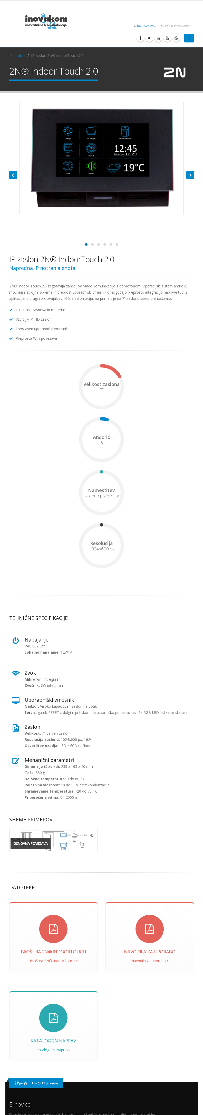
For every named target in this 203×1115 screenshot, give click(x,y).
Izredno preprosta (101, 495)
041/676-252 (146, 26)
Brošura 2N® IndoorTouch (53, 960)
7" (102, 389)
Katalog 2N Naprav (53, 1049)
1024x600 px (101, 548)
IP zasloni (17, 55)
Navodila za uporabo (149, 960)
